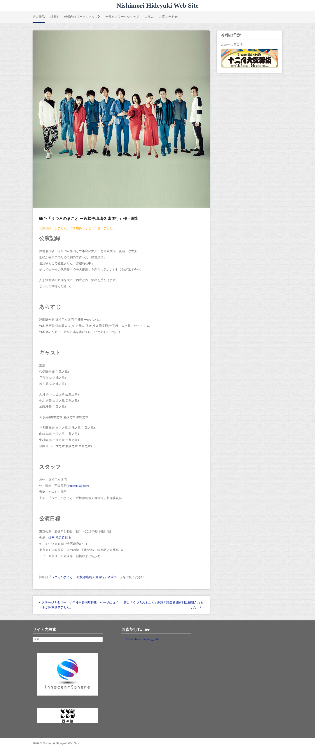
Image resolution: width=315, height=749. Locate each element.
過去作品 (39, 16)
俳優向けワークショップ (82, 16)
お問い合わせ (168, 16)
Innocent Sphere (78, 485)
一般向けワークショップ (122, 16)
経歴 (54, 16)
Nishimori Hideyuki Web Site (157, 5)
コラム (149, 16)
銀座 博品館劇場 (59, 537)
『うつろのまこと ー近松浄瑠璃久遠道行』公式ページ (85, 577)
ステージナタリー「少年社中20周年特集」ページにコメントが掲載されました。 (78, 605)
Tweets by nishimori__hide (142, 639)
